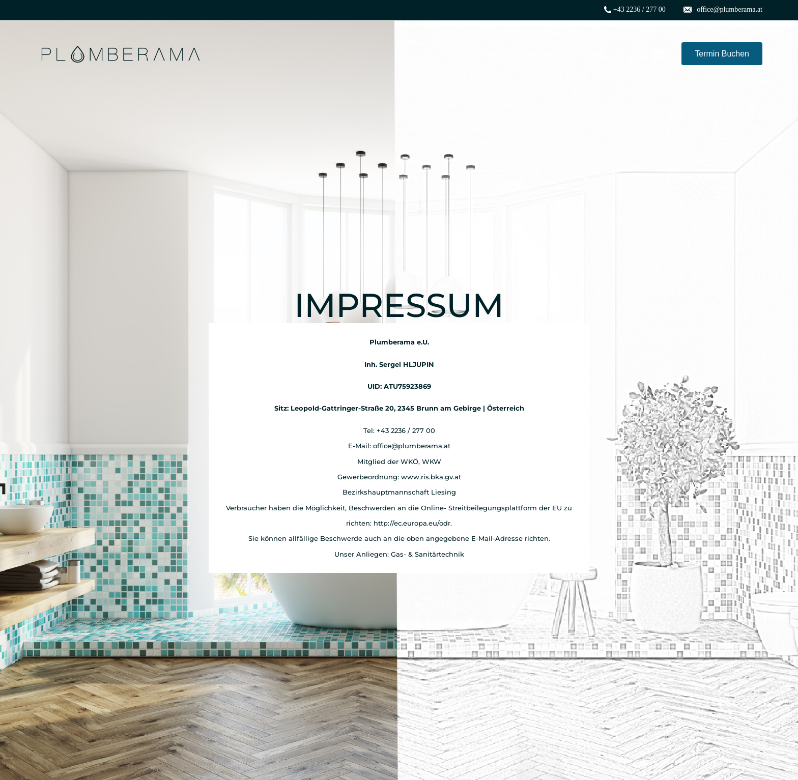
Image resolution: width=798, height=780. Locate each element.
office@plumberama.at (729, 9)
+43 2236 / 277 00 (639, 9)
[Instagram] (639, 53)
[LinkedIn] (659, 53)
